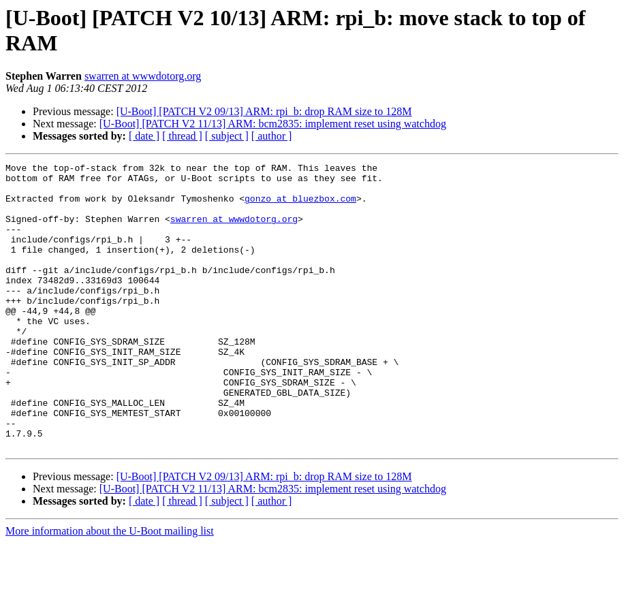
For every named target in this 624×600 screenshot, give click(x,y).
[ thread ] (182, 136)
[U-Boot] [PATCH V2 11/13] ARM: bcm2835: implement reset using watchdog (272, 123)
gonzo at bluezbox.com (300, 206)
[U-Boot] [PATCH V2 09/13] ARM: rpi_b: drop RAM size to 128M (264, 111)
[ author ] (271, 136)
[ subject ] (227, 136)
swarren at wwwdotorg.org (142, 76)
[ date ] (144, 136)
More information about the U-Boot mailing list (109, 588)
